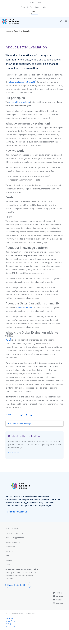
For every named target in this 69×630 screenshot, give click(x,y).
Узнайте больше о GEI (17, 511)
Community (10, 546)
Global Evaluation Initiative (21, 82)
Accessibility (9, 618)
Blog (31, 7)
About (45, 7)
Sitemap (8, 624)
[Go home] (19, 21)
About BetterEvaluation (22, 31)
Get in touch (13, 452)
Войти (38, 2)
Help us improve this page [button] (20, 423)
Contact (38, 7)
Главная (8, 31)
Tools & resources (12, 542)
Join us (31, 2)
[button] (61, 21)
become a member (24, 307)
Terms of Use (10, 626)
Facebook (60, 596)
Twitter (59, 593)
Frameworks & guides (14, 533)
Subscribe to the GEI (16, 585)
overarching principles (19, 102)
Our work (24, 7)
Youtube (59, 600)
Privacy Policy (10, 621)
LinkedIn (59, 603)
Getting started (11, 529)
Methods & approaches (14, 538)
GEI (7, 339)
